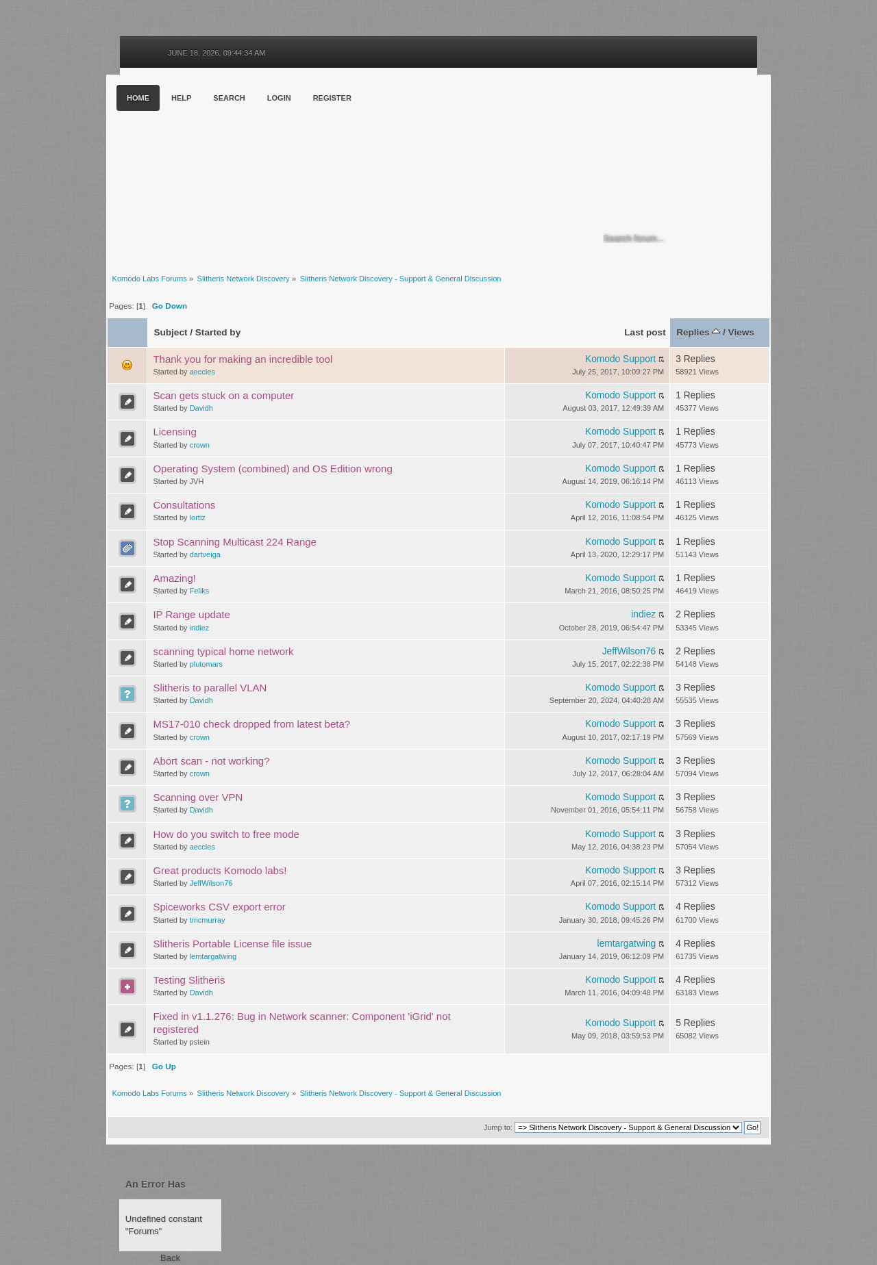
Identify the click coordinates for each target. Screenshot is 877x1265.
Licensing (174, 431)
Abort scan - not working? (211, 761)
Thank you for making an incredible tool (242, 359)
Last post (644, 332)
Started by (217, 332)
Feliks (200, 591)
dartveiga (205, 554)
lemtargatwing (213, 956)
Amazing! (174, 578)
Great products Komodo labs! (219, 870)
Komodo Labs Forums (240, 171)
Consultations (184, 505)
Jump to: (498, 1127)
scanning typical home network (223, 651)
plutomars (206, 664)
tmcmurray (207, 920)
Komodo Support (620, 359)
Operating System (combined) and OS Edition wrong (272, 468)
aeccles (202, 372)
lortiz (198, 517)
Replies (698, 332)
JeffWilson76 (629, 651)
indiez (200, 628)
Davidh (201, 408)
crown (200, 445)
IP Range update (191, 614)
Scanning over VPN (198, 797)
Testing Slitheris (189, 980)
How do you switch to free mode (226, 834)
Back (170, 1258)
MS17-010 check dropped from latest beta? (251, 724)
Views (741, 332)
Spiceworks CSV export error (219, 906)
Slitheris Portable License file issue (232, 943)
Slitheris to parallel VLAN (210, 687)
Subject (170, 332)
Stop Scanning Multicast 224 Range (234, 542)
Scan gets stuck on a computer (223, 395)
